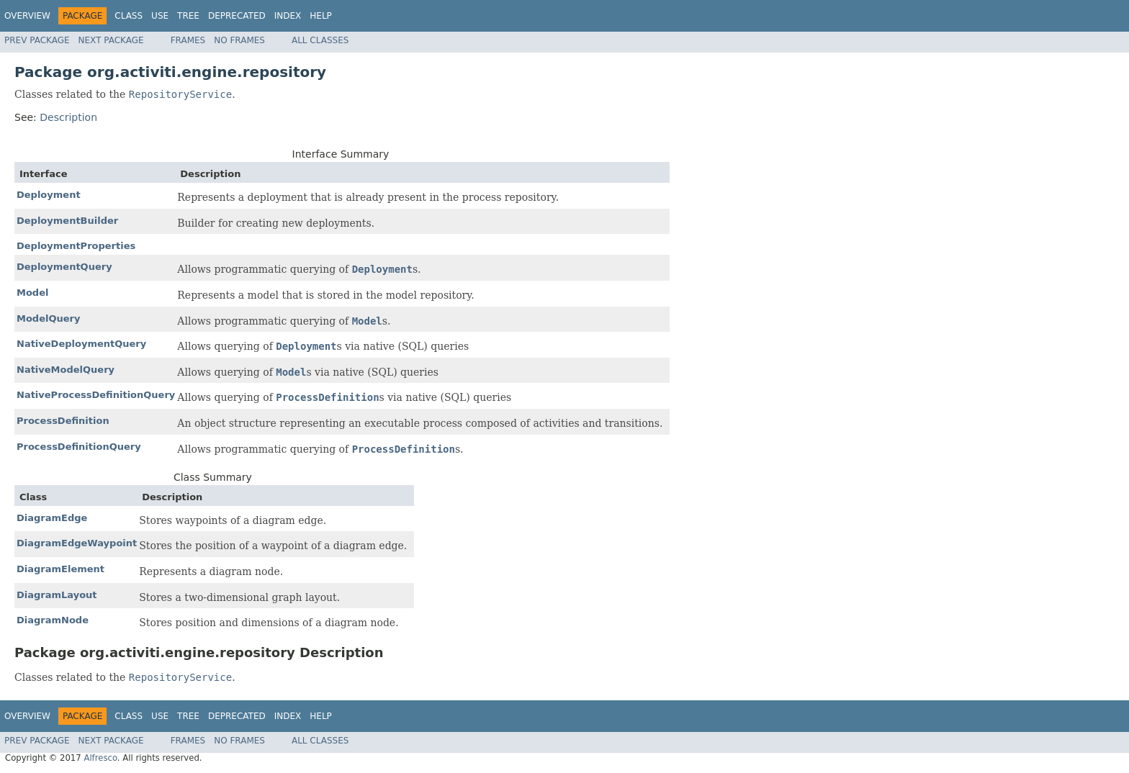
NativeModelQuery (65, 369)
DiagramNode (53, 620)
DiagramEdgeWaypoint (77, 543)
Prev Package (37, 40)
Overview (27, 16)
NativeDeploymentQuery (81, 343)
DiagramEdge (52, 517)
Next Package (111, 40)
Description (68, 117)
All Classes (320, 40)
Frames (188, 40)
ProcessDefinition (63, 420)
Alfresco (100, 758)
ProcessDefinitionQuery (79, 446)
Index (288, 16)
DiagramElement (60, 569)
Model (32, 292)
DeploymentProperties (76, 245)
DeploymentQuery (64, 266)
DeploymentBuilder (67, 220)
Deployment (49, 194)
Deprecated (237, 16)
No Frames (239, 40)
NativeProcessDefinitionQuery (96, 394)
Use (159, 16)
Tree (188, 16)
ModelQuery (48, 318)
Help (321, 16)
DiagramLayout (57, 594)
